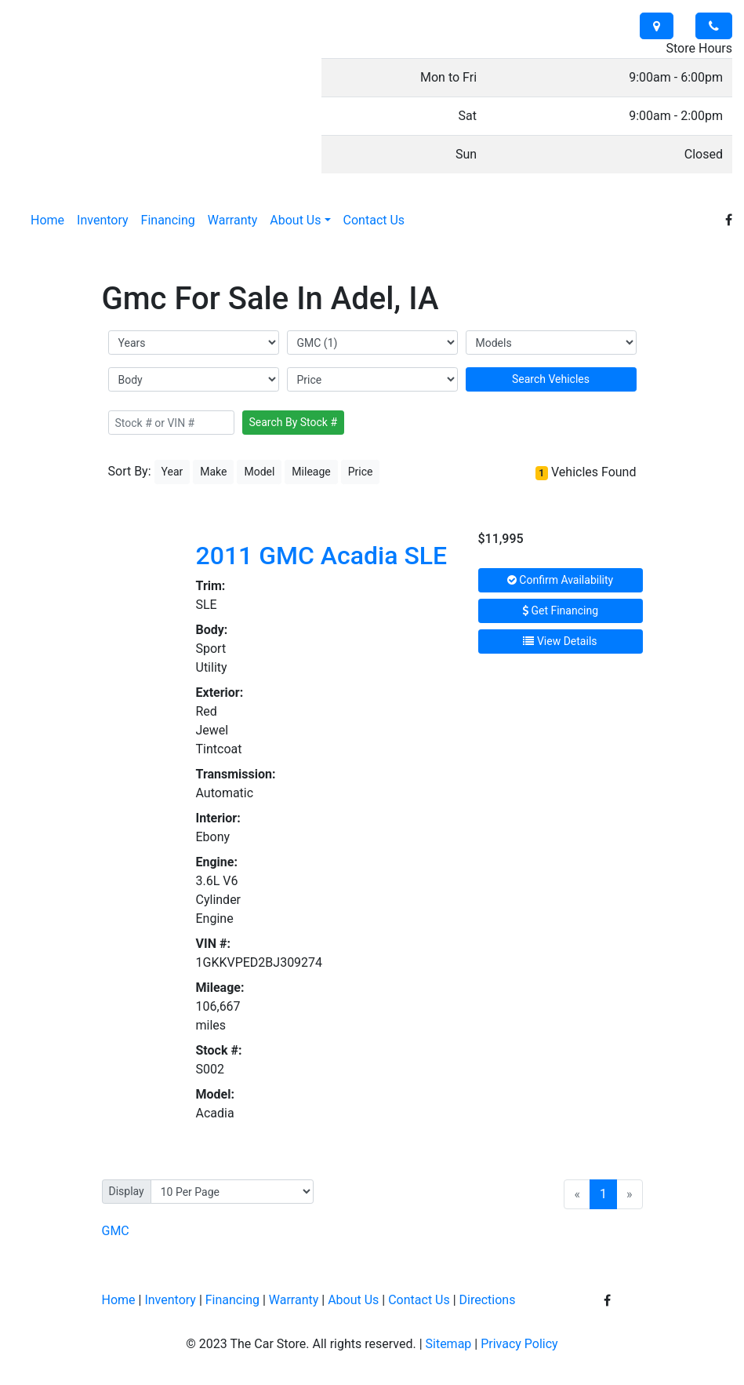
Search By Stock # (293, 422)
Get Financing (560, 610)
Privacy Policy (519, 1343)
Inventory (170, 1299)
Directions (487, 1299)
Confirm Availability (560, 580)
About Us (353, 1299)
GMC (115, 1230)
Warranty (294, 1299)
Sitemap (449, 1343)
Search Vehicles (551, 379)
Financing (232, 1299)
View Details (560, 641)
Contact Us (419, 1299)
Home (119, 1299)
